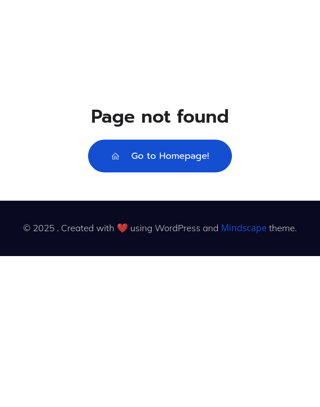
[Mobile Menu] (298, 33)
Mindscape (243, 228)
